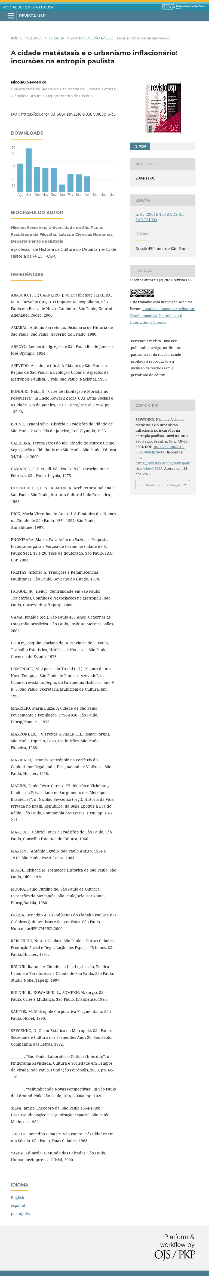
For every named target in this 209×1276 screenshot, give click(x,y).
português (20, 1213)
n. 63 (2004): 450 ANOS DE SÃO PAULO (79, 38)
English (17, 1197)
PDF (141, 146)
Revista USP (32, 15)
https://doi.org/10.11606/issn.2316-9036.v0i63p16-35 (68, 114)
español (18, 1205)
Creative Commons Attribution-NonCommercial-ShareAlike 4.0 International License (162, 315)
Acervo (33, 38)
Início (17, 38)
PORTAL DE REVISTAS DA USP (29, 7)
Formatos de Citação (161, 485)
